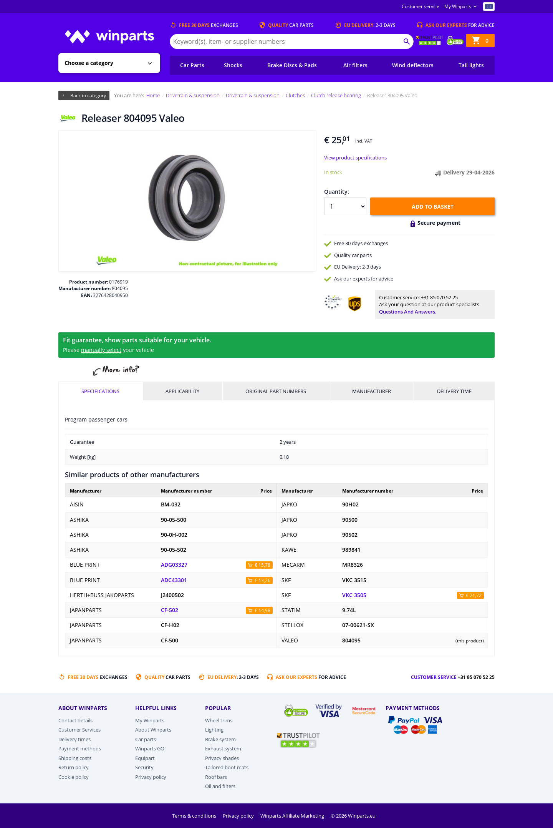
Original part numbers (275, 391)
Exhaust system (223, 748)
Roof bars (216, 776)
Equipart (145, 758)
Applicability (182, 391)
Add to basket (433, 206)
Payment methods (79, 748)
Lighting (214, 729)
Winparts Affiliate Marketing (292, 815)
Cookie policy (73, 776)
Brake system (220, 739)
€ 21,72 (474, 595)
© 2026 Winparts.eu (353, 815)
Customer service (420, 6)
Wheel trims (218, 720)
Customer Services (79, 729)
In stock (333, 172)
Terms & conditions (194, 815)
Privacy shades (222, 758)
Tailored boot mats (226, 767)
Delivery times (74, 739)
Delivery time (454, 391)
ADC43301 (174, 580)
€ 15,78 (262, 565)
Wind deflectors (413, 65)
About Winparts (153, 729)
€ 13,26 (262, 580)
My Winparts (457, 6)
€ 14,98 (262, 610)
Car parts (145, 739)
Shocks (233, 65)
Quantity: (336, 191)
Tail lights (471, 65)
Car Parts (192, 65)
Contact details (75, 720)
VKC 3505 (354, 595)
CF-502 (169, 610)
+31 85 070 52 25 (439, 297)
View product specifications (355, 157)
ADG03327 (174, 564)
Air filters (355, 65)
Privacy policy (150, 776)
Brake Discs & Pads (292, 65)
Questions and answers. (408, 311)
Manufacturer (371, 391)
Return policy (73, 767)
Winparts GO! (150, 748)
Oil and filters (220, 786)
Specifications (100, 391)
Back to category (88, 95)
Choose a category (89, 62)
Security (144, 767)
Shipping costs (74, 758)
